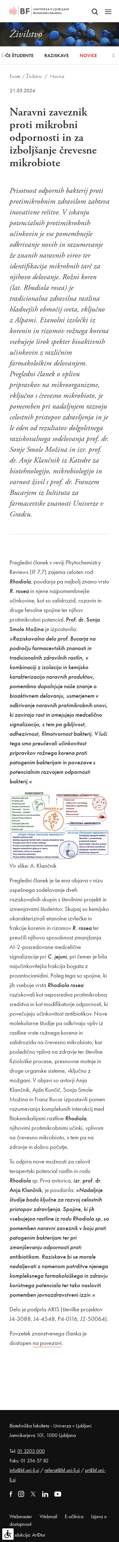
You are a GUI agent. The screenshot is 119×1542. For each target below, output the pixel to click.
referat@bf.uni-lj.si (62, 1470)
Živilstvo (34, 76)
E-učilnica (74, 1516)
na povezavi (47, 1343)
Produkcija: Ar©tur (27, 1535)
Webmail (48, 1516)
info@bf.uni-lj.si (24, 1470)
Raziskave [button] (56, 55)
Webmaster (21, 1516)
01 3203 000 (31, 1451)
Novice (88, 55)
